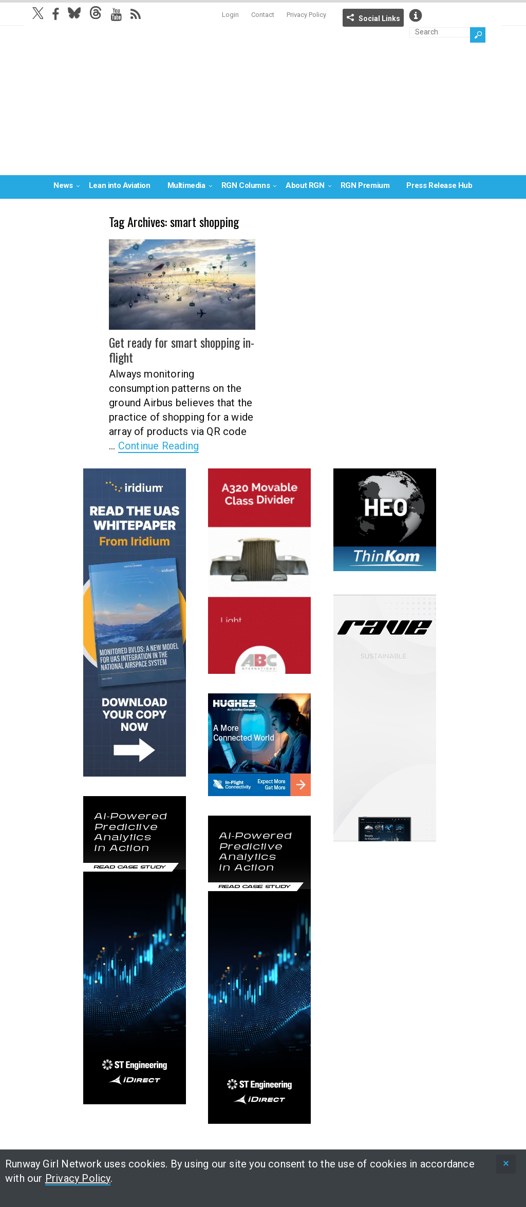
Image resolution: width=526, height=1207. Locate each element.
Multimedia (186, 185)
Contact (262, 14)
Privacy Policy (306, 14)
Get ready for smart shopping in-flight (181, 349)
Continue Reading (158, 446)
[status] (506, 1164)
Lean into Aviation (120, 185)
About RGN (305, 185)
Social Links (379, 18)
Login (230, 14)
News (62, 185)
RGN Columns (245, 185)
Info (415, 15)
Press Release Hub (439, 185)
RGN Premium (365, 185)
